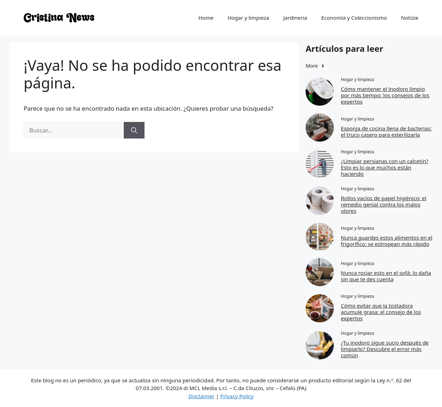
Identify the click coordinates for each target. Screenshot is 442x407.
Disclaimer (202, 396)
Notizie (409, 17)
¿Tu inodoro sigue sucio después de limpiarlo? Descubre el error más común (385, 349)
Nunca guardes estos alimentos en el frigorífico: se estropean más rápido (386, 240)
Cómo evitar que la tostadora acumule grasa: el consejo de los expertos (381, 312)
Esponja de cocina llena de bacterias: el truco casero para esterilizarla (386, 131)
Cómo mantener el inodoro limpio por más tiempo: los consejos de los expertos (385, 95)
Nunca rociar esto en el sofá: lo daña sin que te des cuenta (386, 276)
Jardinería (295, 17)
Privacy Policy (237, 396)
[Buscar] (134, 130)
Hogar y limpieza (248, 17)
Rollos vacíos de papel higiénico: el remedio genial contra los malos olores (383, 204)
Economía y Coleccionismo (354, 17)
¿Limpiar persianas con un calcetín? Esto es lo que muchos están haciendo (384, 167)
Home (206, 17)
